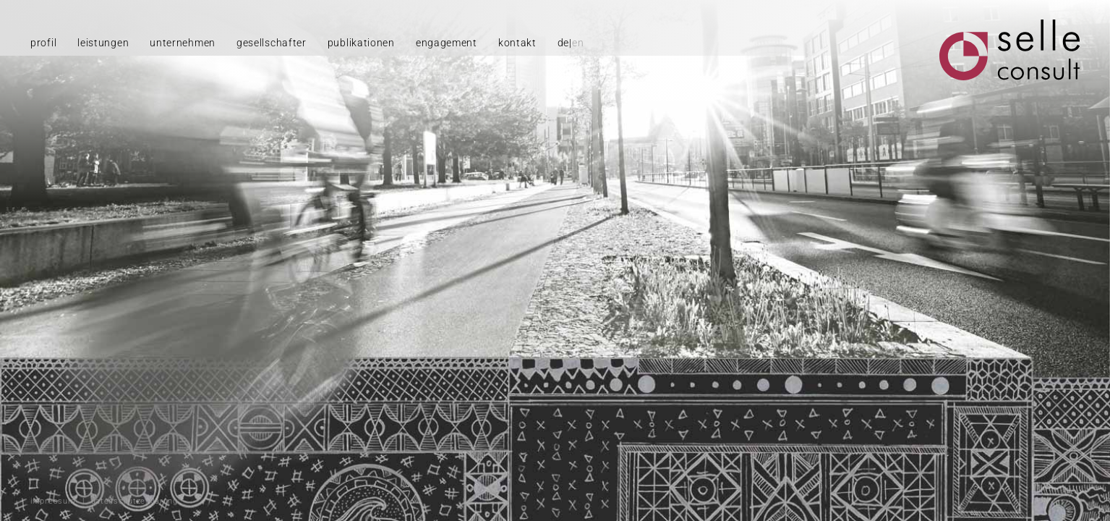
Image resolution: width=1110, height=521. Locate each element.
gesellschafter (271, 42)
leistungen (103, 42)
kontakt (517, 42)
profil (43, 42)
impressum (52, 501)
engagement (446, 42)
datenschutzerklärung (134, 501)
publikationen (361, 42)
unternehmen (182, 42)
